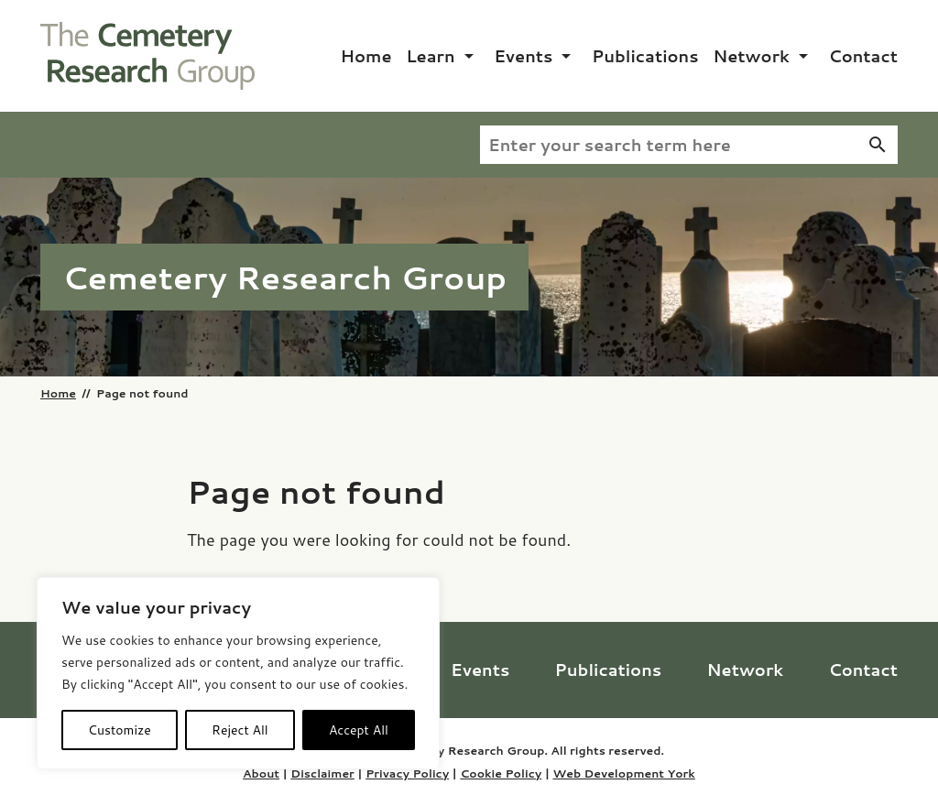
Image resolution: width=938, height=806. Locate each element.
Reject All (240, 730)
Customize (119, 730)
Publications (645, 56)
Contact (863, 56)
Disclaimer (322, 773)
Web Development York (623, 773)
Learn (430, 56)
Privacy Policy (407, 773)
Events (523, 56)
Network (751, 56)
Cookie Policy (500, 773)
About (261, 773)
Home (366, 56)
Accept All (358, 730)
